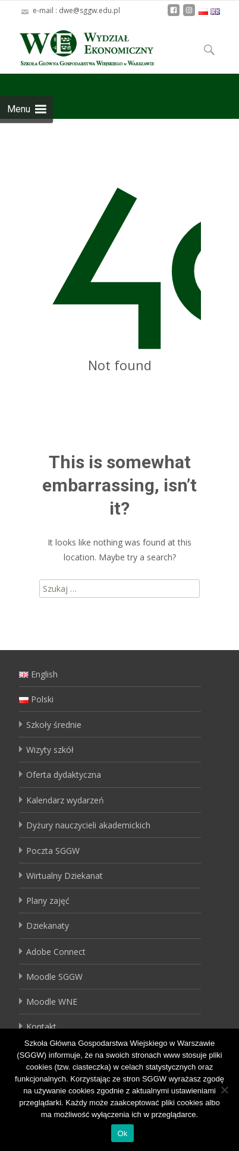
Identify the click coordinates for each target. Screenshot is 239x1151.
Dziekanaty (47, 925)
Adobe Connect (56, 951)
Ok (122, 1133)
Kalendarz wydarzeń (65, 800)
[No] (224, 1090)
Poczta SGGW (53, 850)
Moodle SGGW (54, 976)
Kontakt (41, 1026)
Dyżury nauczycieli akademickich (88, 825)
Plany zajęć (48, 900)
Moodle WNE (51, 1001)
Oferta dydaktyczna (63, 774)
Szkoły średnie (53, 724)
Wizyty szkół (50, 749)
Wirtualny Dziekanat (64, 875)
